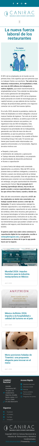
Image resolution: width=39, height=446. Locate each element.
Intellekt (33, 442)
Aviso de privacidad (13, 442)
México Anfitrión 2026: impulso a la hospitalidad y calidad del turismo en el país (19, 316)
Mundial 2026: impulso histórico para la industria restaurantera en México (17, 274)
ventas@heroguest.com (10, 237)
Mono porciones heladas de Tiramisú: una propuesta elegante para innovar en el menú (18, 359)
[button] (19, 22)
